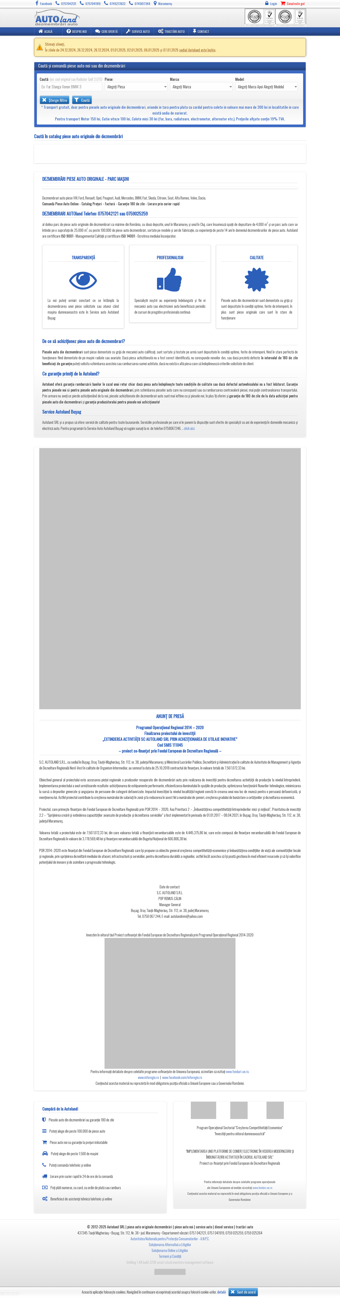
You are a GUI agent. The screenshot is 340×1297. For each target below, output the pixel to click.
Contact (201, 31)
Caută (82, 100)
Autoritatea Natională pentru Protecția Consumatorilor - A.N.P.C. (170, 1238)
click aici (189, 428)
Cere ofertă (106, 31)
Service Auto (138, 31)
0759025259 (137, 213)
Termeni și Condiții (170, 1256)
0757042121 (108, 213)
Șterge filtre (54, 100)
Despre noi (77, 31)
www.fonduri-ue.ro (237, 1071)
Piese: (109, 79)
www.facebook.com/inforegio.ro (182, 1077)
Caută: (71, 79)
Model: (239, 79)
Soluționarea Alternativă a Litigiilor (170, 1244)
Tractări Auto (171, 31)
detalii (221, 1292)
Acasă (45, 31)
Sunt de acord (243, 1292)
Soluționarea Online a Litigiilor (170, 1250)
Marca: (175, 79)
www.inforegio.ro (148, 1077)
